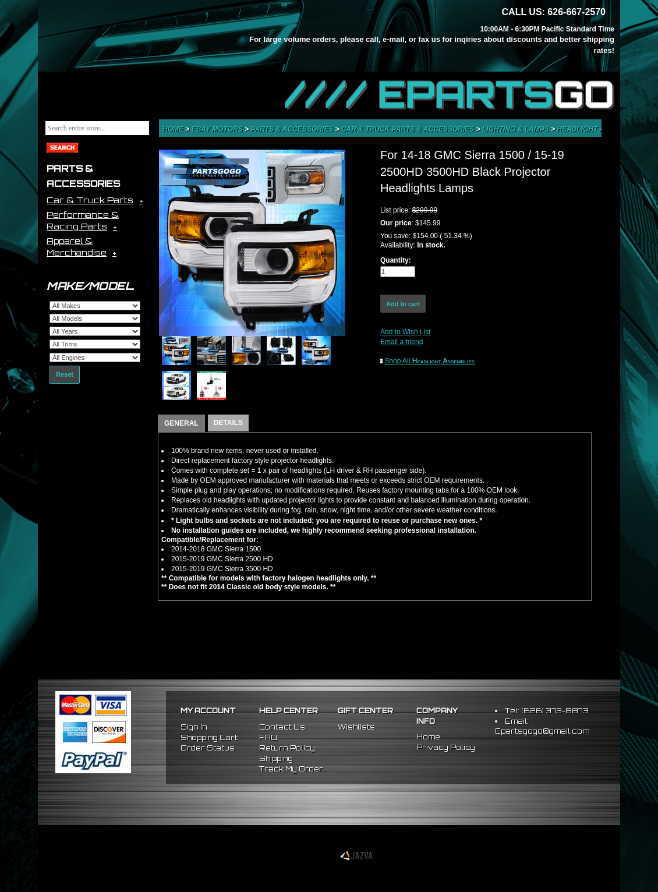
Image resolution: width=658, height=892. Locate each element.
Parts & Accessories (292, 129)
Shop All (429, 361)
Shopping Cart (209, 737)
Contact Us (282, 727)
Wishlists (356, 727)
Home (173, 129)
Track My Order (291, 768)
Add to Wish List (405, 332)
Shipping (276, 758)
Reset (64, 374)
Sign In (194, 727)
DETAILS (228, 423)
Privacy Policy (445, 747)
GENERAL (181, 423)
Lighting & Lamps (516, 129)
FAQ (268, 737)
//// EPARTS (449, 94)
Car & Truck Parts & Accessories (408, 129)
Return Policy (287, 748)
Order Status (208, 748)
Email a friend (401, 342)
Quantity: (395, 260)
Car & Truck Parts (90, 200)
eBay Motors (218, 129)
